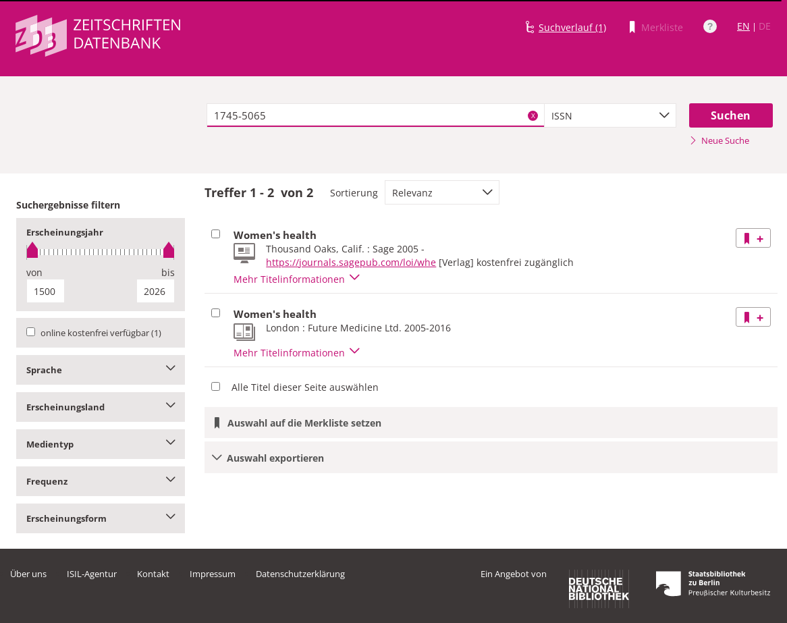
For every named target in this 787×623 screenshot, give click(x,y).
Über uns (28, 574)
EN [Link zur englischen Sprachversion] (743, 26)
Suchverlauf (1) (572, 27)
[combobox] (610, 115)
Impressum (213, 574)
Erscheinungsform (100, 518)
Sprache (100, 370)
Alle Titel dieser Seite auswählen (305, 387)
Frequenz (100, 481)
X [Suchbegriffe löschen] (533, 115)
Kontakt (153, 574)
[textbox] (376, 115)
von (34, 272)
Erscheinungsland (100, 407)
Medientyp (100, 444)
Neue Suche (719, 140)
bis (168, 272)
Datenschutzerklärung (300, 574)
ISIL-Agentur (92, 574)
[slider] (100, 252)
